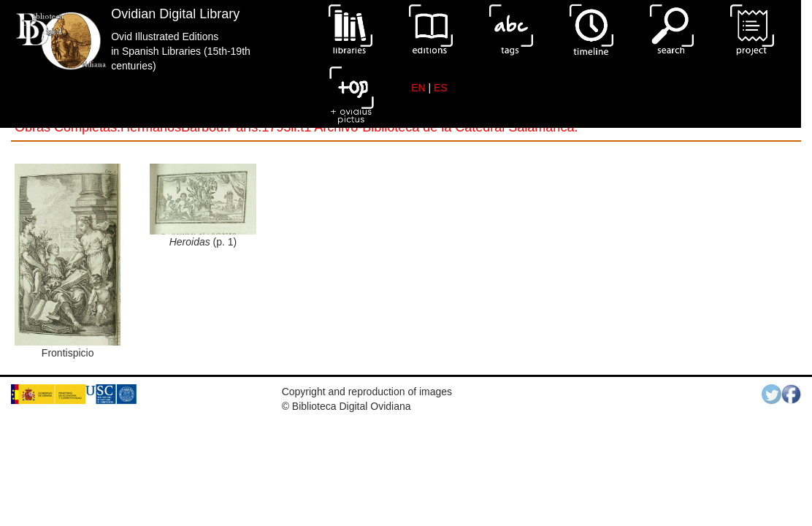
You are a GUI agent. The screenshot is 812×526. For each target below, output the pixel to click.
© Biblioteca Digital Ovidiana (346, 406)
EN (418, 88)
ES (441, 88)
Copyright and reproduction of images (367, 391)
